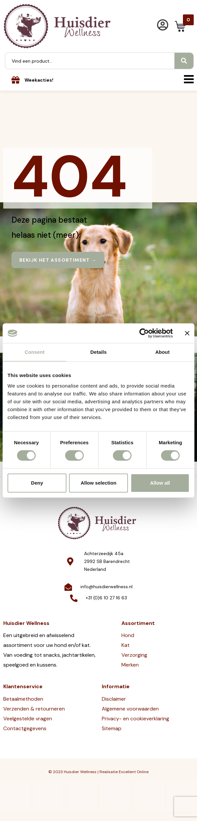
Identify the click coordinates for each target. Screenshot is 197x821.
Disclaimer (114, 698)
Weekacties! (39, 80)
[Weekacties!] (15, 80)
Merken (130, 664)
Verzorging (134, 654)
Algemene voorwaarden (130, 708)
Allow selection (98, 483)
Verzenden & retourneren (34, 708)
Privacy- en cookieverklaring (135, 718)
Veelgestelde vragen (27, 718)
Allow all (160, 483)
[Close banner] (187, 333)
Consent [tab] (35, 352)
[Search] (183, 61)
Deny (37, 483)
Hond (127, 635)
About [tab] (162, 352)
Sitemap (111, 728)
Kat (125, 645)
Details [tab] (98, 352)
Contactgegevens (24, 728)
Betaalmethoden (23, 698)
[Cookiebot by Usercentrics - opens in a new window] (144, 333)
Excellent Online (134, 771)
